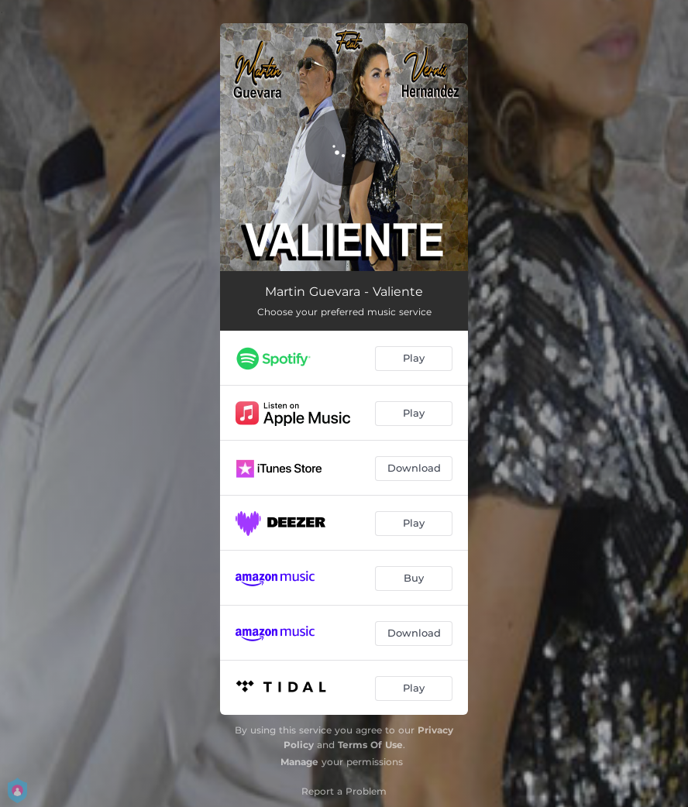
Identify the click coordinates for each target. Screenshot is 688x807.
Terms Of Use (370, 744)
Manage (299, 762)
